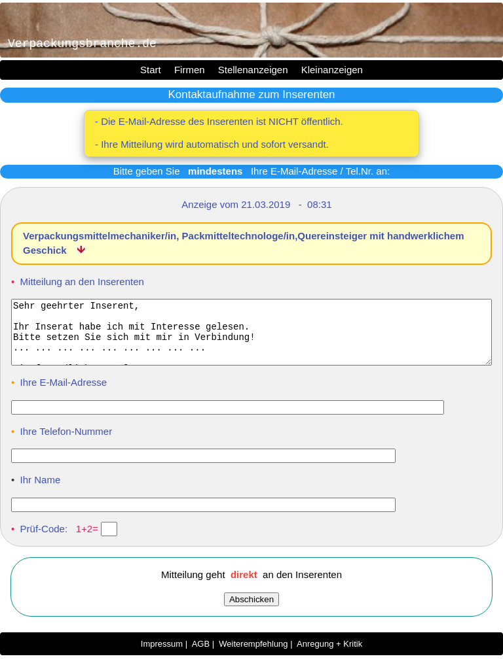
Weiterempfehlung (253, 655)
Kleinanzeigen (332, 69)
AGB (201, 655)
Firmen (189, 69)
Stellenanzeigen (253, 69)
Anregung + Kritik (329, 655)
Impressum (162, 655)
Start (150, 69)
